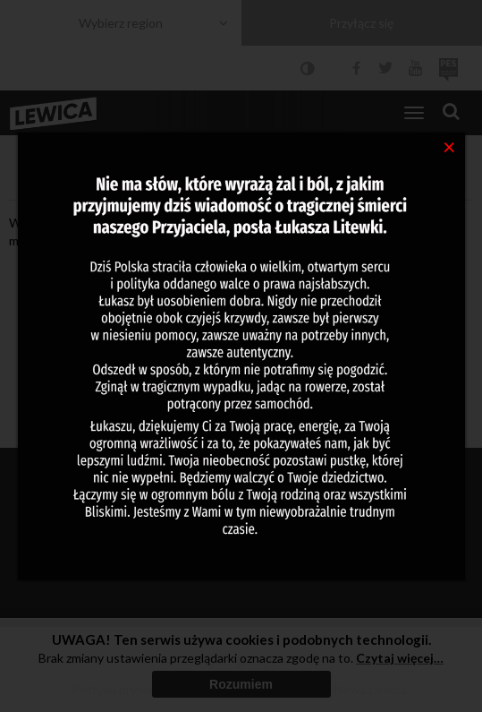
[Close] (449, 146)
